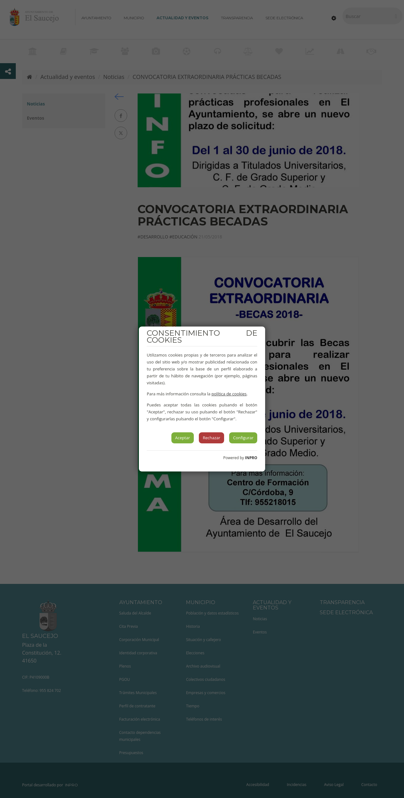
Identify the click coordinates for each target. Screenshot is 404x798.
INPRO (251, 457)
